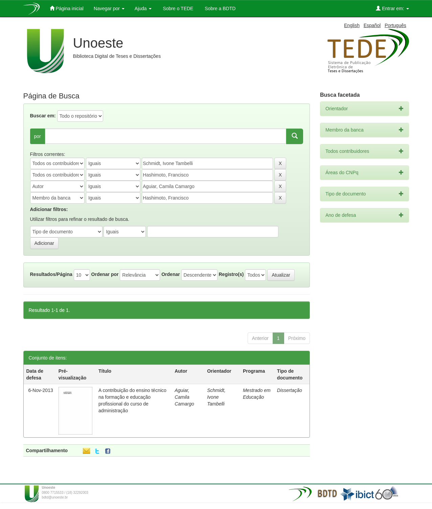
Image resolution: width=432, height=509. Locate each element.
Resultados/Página (51, 274)
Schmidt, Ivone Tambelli (216, 397)
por (37, 136)
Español (372, 25)
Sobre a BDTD (219, 8)
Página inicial (67, 8)
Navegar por (109, 8)
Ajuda (143, 8)
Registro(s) (231, 274)
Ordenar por (105, 274)
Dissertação (289, 390)
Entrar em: (392, 8)
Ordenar (170, 274)
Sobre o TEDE (178, 8)
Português (395, 25)
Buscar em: (43, 115)
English (352, 25)
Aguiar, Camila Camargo (184, 397)
